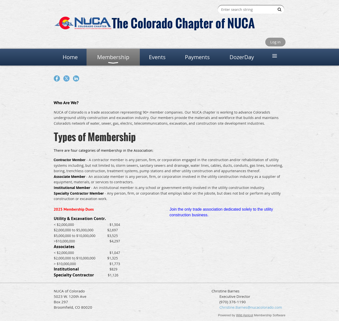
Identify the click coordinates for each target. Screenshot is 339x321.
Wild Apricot (244, 315)
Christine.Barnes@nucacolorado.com (250, 307)
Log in (275, 41)
